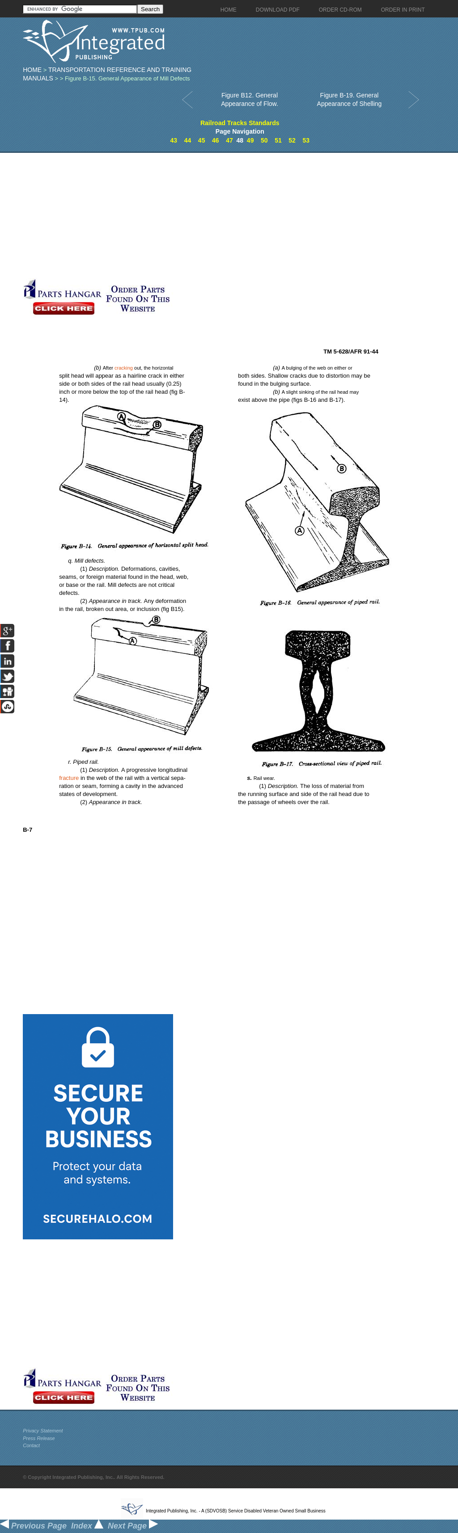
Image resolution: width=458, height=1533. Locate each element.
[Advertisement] (213, 215)
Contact (31, 1445)
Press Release (39, 1438)
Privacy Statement (43, 1430)
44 (187, 140)
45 (201, 140)
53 (306, 140)
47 (229, 140)
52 (292, 140)
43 (174, 140)
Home (32, 69)
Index (87, 1525)
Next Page (133, 1525)
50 (264, 140)
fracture (69, 778)
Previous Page (33, 1525)
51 (278, 140)
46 (215, 140)
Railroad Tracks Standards (240, 122)
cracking (123, 368)
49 (250, 140)
